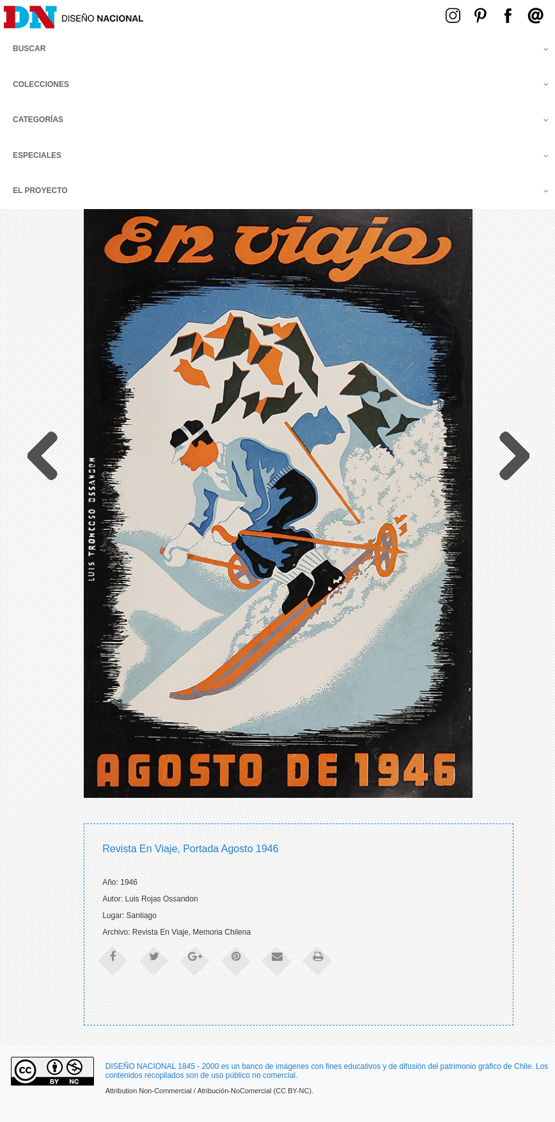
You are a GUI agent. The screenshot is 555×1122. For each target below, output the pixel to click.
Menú (346, 14)
